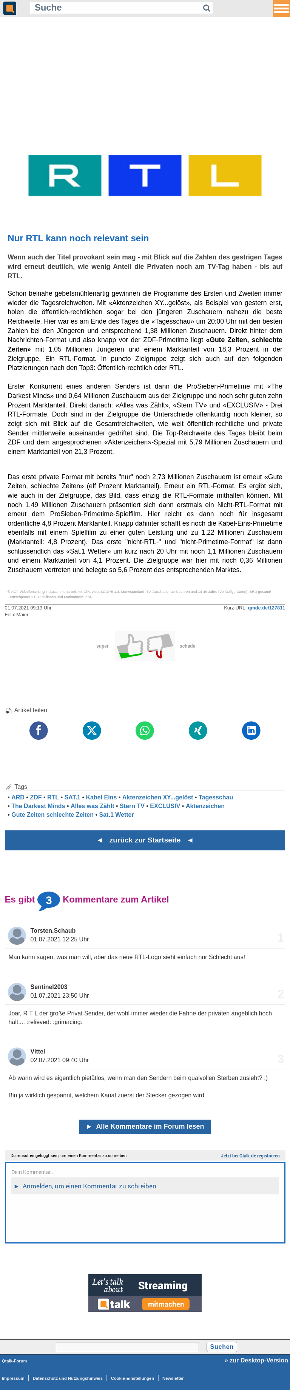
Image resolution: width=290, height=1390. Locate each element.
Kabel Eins (101, 797)
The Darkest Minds (38, 806)
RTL (53, 797)
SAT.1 (72, 797)
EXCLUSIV (165, 806)
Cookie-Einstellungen (132, 1378)
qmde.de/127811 (266, 608)
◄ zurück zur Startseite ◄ (145, 840)
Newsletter (173, 1378)
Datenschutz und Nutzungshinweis (68, 1378)
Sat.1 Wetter (116, 814)
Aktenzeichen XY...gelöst (157, 797)
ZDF (36, 797)
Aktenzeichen (205, 806)
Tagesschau (216, 797)
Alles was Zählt (92, 806)
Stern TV (132, 806)
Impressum (13, 1378)
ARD (18, 797)
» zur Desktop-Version (256, 1360)
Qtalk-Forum (14, 1361)
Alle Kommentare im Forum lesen (145, 1126)
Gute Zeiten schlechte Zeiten (52, 814)
